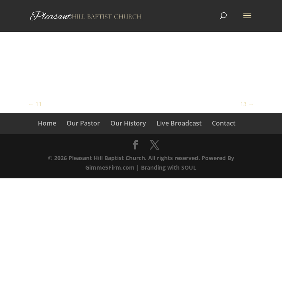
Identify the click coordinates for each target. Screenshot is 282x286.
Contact (223, 123)
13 (247, 104)
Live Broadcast (179, 123)
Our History (128, 123)
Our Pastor (83, 123)
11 (35, 104)
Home (47, 123)
